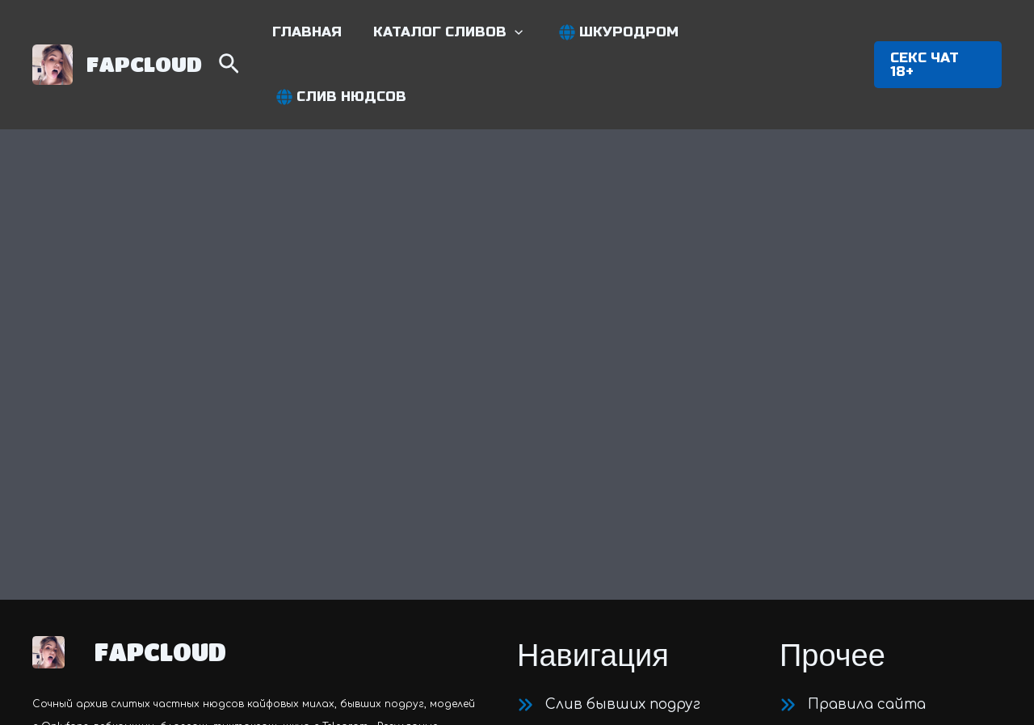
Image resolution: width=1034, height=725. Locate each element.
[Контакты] (834, 504)
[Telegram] (794, 577)
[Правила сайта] (853, 473)
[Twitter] (832, 577)
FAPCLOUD (144, 33)
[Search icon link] (243, 36)
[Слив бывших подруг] (608, 473)
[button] (456, 34)
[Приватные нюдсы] (603, 504)
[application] (523, 34)
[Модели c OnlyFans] (601, 535)
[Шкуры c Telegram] (596, 565)
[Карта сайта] (845, 535)
